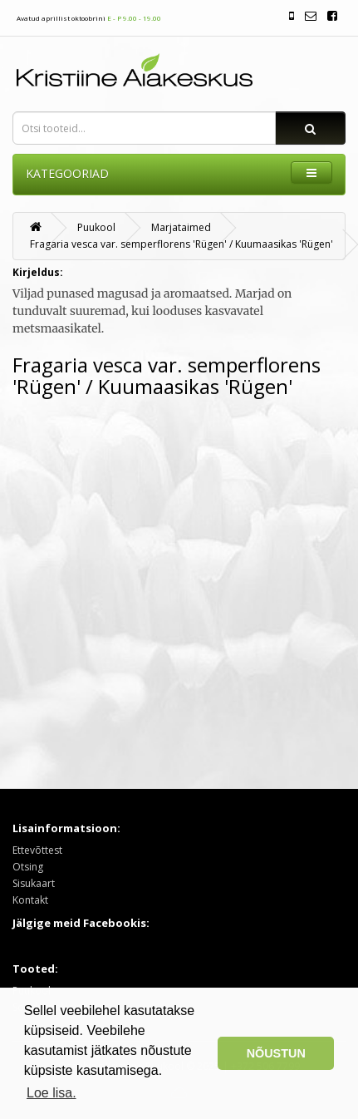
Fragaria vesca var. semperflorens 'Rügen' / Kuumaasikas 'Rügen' (181, 244)
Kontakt (30, 900)
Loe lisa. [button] (51, 1093)
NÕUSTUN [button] (276, 1053)
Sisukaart (33, 883)
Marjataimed (181, 227)
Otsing (27, 867)
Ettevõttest (37, 850)
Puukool (96, 227)
